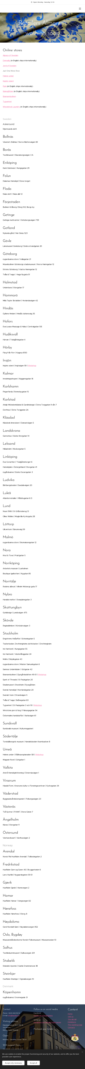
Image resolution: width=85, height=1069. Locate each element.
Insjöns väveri (8, 81)
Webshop (32, 365)
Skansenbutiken (9, 96)
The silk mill (72, 1019)
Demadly (7, 60)
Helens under (8, 76)
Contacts (71, 1028)
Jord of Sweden (9, 66)
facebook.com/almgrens (43, 1016)
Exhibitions (72, 1022)
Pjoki (5, 86)
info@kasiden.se (14, 1016)
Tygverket (7, 101)
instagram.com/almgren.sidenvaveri (47, 1022)
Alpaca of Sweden (10, 55)
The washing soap (75, 1025)
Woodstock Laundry (11, 107)
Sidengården (8, 91)
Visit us (70, 1017)
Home (70, 1014)
